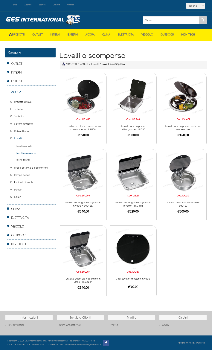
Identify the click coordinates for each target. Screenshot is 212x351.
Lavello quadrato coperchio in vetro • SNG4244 (83, 281)
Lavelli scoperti (24, 147)
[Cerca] (171, 21)
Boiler (17, 197)
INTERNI (55, 35)
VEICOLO (147, 35)
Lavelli (18, 139)
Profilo (114, 326)
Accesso (84, 5)
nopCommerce (197, 343)
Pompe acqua (22, 176)
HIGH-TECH (188, 35)
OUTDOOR (167, 35)
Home (16, 5)
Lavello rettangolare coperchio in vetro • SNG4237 (83, 205)
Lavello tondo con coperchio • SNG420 (183, 205)
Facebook (106, 344)
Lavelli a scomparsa (26, 153)
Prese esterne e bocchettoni (31, 168)
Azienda (32, 5)
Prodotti (17, 35)
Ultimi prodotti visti (70, 326)
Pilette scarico (23, 160)
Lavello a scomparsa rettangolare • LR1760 (133, 129)
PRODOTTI (69, 65)
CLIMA (106, 35)
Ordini (165, 326)
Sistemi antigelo (23, 124)
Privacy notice (16, 326)
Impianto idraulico (24, 183)
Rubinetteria (21, 132)
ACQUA (90, 35)
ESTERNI (73, 35)
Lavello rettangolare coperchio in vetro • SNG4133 (133, 205)
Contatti (67, 5)
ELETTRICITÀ (126, 35)
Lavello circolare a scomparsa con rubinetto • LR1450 (83, 129)
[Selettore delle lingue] (195, 6)
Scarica (50, 5)
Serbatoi (19, 117)
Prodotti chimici (23, 102)
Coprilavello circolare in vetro (133, 279)
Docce (18, 190)
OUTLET (37, 35)
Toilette (18, 110)
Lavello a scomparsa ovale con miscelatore (183, 129)
